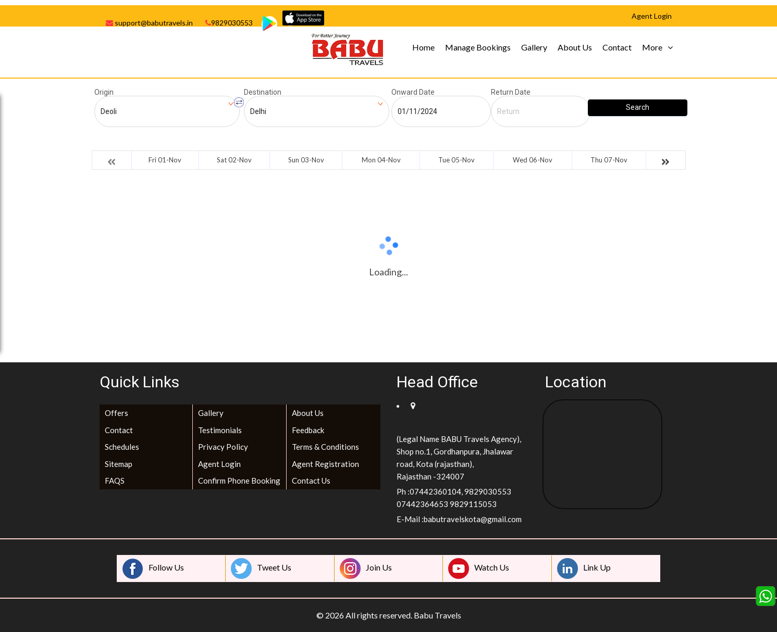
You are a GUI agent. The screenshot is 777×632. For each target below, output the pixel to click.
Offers (116, 413)
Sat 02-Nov (234, 160)
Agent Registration (325, 464)
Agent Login (219, 464)
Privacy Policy (223, 446)
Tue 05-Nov (456, 160)
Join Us (366, 568)
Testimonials (220, 430)
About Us (575, 47)
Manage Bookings (478, 47)
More (652, 47)
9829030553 (229, 22)
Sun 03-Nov (306, 160)
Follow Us (153, 568)
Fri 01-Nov (165, 160)
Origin (104, 92)
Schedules (122, 446)
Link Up (584, 568)
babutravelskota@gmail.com (473, 519)
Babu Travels (437, 615)
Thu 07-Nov (608, 160)
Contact (617, 47)
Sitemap (118, 464)
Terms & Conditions (325, 446)
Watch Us (478, 568)
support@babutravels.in (149, 22)
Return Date (511, 92)
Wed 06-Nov (532, 160)
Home (423, 47)
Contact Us (311, 480)
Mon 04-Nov (381, 160)
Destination (262, 92)
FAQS (115, 480)
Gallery (534, 47)
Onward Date (413, 92)
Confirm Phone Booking (239, 480)
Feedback (308, 430)
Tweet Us (261, 568)
